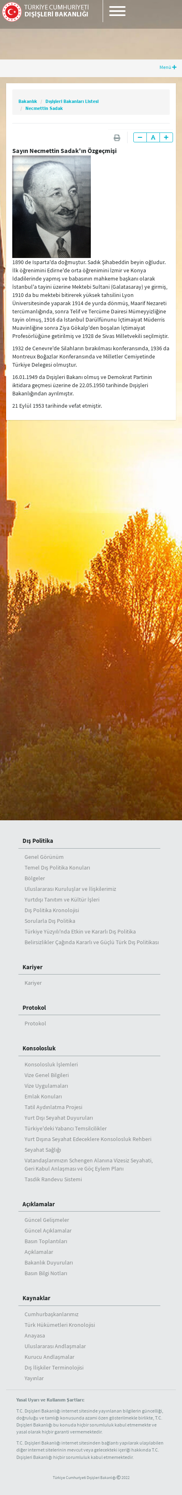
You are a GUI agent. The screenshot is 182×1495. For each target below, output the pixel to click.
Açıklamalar (38, 1204)
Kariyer (32, 967)
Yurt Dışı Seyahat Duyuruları (59, 1117)
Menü (168, 67)
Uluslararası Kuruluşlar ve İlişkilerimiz (70, 888)
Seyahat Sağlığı (43, 1149)
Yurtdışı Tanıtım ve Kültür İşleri (62, 899)
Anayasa (35, 1335)
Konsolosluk (39, 1048)
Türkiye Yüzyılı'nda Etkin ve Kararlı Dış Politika (80, 931)
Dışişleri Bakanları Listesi (72, 101)
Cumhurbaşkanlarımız (52, 1314)
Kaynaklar (36, 1298)
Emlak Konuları (43, 1096)
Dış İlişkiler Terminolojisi (54, 1367)
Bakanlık (27, 101)
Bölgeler (35, 878)
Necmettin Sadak (44, 108)
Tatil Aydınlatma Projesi (53, 1107)
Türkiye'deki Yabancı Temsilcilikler (66, 1128)
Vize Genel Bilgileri (47, 1075)
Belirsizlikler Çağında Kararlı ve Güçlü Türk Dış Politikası (92, 942)
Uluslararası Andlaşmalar (55, 1346)
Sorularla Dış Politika (50, 920)
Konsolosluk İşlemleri (51, 1064)
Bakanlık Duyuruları (49, 1262)
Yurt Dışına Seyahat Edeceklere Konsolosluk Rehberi (88, 1139)
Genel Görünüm (44, 856)
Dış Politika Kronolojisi (52, 910)
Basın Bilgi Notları (46, 1273)
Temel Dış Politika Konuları (57, 867)
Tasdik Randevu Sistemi (53, 1179)
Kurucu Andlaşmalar (49, 1356)
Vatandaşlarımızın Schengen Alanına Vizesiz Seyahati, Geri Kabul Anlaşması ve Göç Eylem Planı (89, 1164)
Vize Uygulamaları (46, 1085)
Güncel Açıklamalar (48, 1230)
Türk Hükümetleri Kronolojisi (60, 1324)
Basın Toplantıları (46, 1241)
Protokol (34, 1007)
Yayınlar (34, 1378)
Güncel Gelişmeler (47, 1219)
